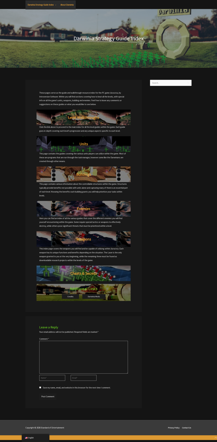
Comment (44, 339)
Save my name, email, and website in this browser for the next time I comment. (77, 389)
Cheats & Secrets (83, 273)
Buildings (84, 174)
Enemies (83, 208)
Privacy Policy (173, 429)
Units (83, 143)
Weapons (84, 239)
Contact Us (187, 429)
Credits (70, 296)
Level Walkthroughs (84, 117)
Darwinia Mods (94, 296)
